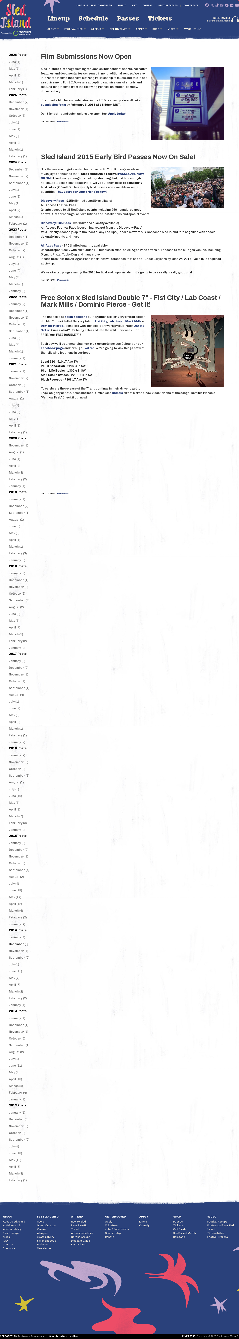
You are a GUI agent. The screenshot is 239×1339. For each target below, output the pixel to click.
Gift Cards (179, 1229)
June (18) (15, 890)
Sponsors (9, 1248)
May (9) (14, 533)
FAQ (5, 1240)
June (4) (14, 270)
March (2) (16, 991)
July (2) (14, 405)
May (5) (14, 621)
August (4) (16, 695)
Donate (109, 1236)
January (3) (17, 560)
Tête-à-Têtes (215, 1233)
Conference (190, 6)
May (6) (14, 715)
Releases (179, 1236)
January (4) (17, 924)
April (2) (14, 143)
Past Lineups (11, 1233)
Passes (128, 19)
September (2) (19, 957)
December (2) (18, 102)
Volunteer (111, 1225)
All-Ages (42, 1233)
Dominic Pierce (52, 326)
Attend (96, 29)
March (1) (16, 82)
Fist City (101, 321)
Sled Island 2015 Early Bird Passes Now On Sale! (118, 157)
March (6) (16, 910)
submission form (53, 105)
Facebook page (52, 348)
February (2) (18, 479)
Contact (8, 1244)
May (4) (14, 344)
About (51, 29)
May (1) (14, 203)
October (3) (17, 115)
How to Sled (78, 1221)
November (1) (18, 109)
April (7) (14, 627)
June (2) (14, 196)
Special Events (168, 6)
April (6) (14, 1167)
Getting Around (80, 1236)
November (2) (18, 176)
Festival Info (73, 29)
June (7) (14, 708)
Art (134, 6)
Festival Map (79, 1244)
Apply (140, 29)
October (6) (17, 1038)
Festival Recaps (217, 1221)
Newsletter (44, 1248)
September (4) (19, 870)
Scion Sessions (76, 317)
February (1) (18, 89)
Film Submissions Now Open (86, 56)
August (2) (16, 607)
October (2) (17, 250)
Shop (155, 29)
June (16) (15, 796)
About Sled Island (14, 1221)
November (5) (18, 1126)
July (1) (14, 122)
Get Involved (118, 29)
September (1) (19, 183)
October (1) (17, 324)
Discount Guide (80, 1240)
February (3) (18, 553)
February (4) (18, 1092)
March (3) (16, 472)
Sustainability (45, 1236)
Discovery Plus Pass (56, 223)
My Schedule (192, 29)
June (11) (15, 971)
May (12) (15, 1160)
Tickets (160, 19)
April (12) (15, 904)
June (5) (14, 526)
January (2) (17, 291)
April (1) (14, 75)
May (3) (14, 68)
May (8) (14, 803)
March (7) (16, 816)
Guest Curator (46, 1225)
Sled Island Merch (184, 1233)
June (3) (14, 338)
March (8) (16, 1173)
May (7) (14, 978)
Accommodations (82, 1233)
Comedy (147, 6)
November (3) (18, 762)
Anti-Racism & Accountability (12, 1227)
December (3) (18, 944)
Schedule (93, 19)
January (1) (17, 358)
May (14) (15, 897)
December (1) (18, 237)
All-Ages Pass (51, 245)
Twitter (88, 348)
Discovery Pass (52, 201)
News (40, 1221)
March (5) (16, 1086)
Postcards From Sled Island (220, 1227)
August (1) (16, 257)
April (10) (15, 1079)
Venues (41, 1229)
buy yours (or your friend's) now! (82, 192)
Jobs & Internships (117, 1229)
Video (171, 29)
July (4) (14, 883)
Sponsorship (113, 1233)
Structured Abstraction (63, 1336)
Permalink (63, 121)
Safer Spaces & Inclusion (47, 1242)
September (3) (19, 600)
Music (122, 6)
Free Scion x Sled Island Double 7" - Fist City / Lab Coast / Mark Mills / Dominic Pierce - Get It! (130, 301)
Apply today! (117, 113)
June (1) (14, 62)
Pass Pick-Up (79, 1225)
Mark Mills (133, 321)
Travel (75, 1229)
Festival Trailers (217, 1236)
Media (7, 1236)
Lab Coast (116, 321)
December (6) (18, 1119)
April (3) (14, 466)
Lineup (58, 19)
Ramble (117, 393)
